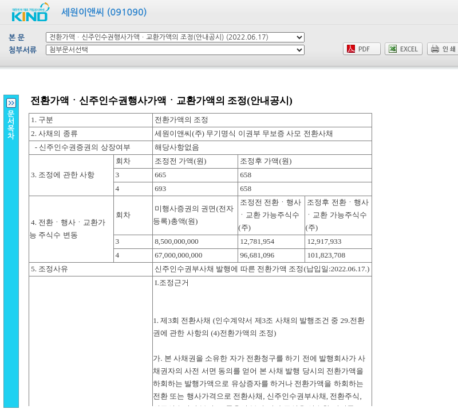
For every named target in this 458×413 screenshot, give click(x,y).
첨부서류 (23, 50)
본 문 (17, 37)
